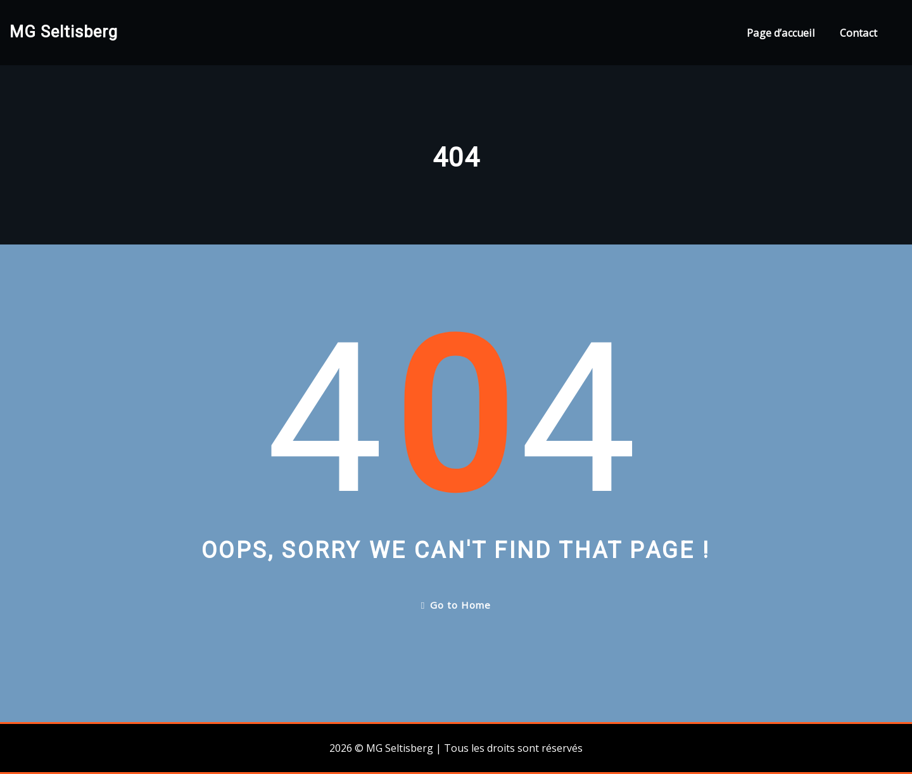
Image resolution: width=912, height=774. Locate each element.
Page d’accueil (780, 33)
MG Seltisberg (64, 31)
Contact (858, 33)
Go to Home (456, 605)
